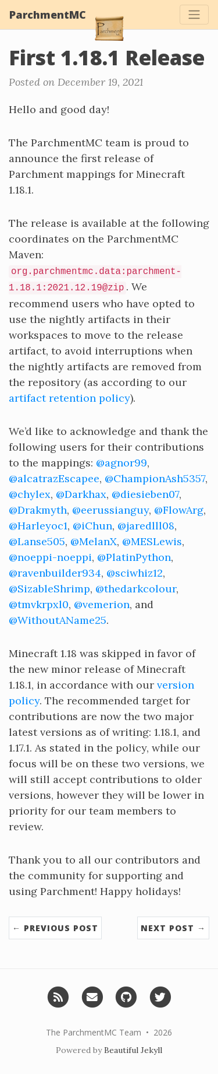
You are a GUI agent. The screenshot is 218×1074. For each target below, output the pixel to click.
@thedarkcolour (135, 588)
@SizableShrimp (49, 588)
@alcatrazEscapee (54, 478)
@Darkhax (81, 494)
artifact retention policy (69, 398)
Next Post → (173, 927)
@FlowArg (178, 510)
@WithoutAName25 (57, 620)
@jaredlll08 (145, 525)
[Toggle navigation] (194, 14)
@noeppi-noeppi (50, 557)
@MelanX (93, 541)
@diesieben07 (145, 494)
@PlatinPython (134, 557)
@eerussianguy (110, 510)
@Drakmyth (38, 510)
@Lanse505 (37, 541)
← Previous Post (55, 927)
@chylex (30, 494)
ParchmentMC (47, 15)
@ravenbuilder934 (55, 573)
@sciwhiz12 (134, 573)
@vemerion (102, 604)
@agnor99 (121, 462)
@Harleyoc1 (38, 525)
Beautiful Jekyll (133, 1050)
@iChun (92, 525)
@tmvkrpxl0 (39, 604)
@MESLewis (152, 541)
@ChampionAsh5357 (155, 478)
